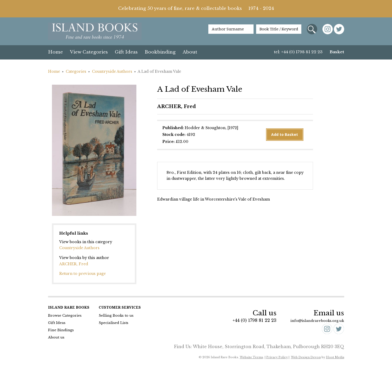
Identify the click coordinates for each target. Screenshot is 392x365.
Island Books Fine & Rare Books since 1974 (95, 32)
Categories (76, 71)
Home (55, 52)
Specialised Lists (113, 323)
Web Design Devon (306, 357)
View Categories (89, 52)
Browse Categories (65, 315)
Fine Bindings (61, 330)
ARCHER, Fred (73, 264)
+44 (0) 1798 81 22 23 (254, 320)
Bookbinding (160, 52)
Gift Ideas (126, 52)
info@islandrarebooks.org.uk (317, 320)
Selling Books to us (116, 315)
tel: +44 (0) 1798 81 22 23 (298, 51)
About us (56, 337)
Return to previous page (82, 273)
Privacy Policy (277, 357)
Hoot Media (335, 357)
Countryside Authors (112, 71)
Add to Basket (284, 134)
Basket (337, 51)
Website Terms (251, 357)
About (190, 52)
